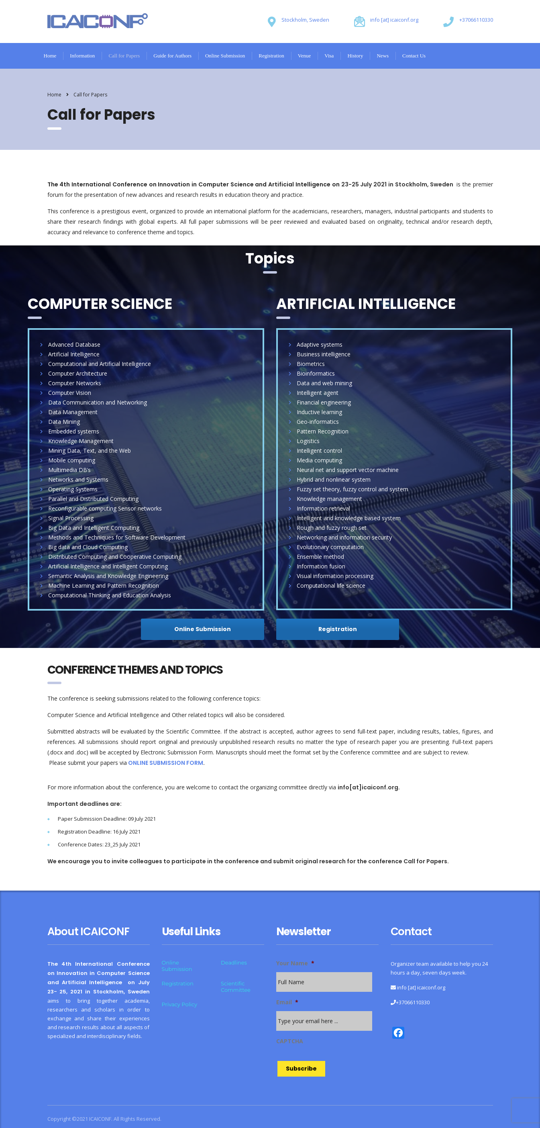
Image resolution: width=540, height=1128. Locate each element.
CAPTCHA (289, 1041)
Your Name (295, 963)
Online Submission (225, 56)
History (355, 56)
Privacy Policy (179, 1004)
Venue (304, 56)
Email (287, 1002)
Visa (329, 56)
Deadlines (234, 962)
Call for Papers (124, 56)
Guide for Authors (172, 56)
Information (82, 56)
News (383, 56)
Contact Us (414, 56)
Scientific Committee (236, 986)
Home (50, 56)
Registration (271, 56)
